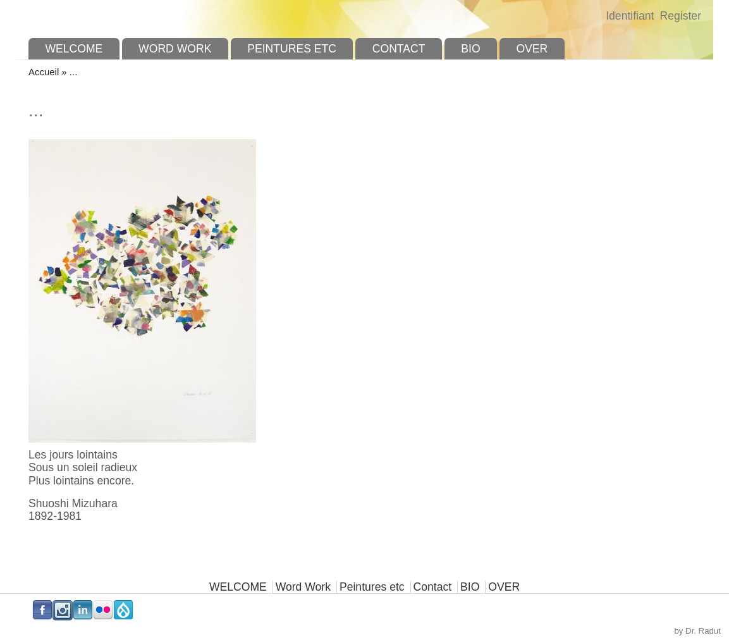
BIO (470, 48)
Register (680, 15)
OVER (532, 48)
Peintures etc (291, 48)
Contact (399, 48)
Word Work (174, 48)
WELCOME (73, 48)
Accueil (43, 71)
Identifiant (630, 15)
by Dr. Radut (698, 631)
